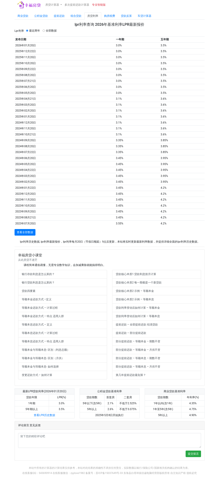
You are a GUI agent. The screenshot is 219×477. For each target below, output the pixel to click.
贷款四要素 (28, 291)
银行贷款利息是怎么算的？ (38, 282)
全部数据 (51, 30)
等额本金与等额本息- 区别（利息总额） (46, 349)
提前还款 (59, 16)
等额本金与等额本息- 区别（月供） (43, 358)
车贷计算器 (144, 16)
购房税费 (109, 16)
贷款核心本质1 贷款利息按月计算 (136, 274)
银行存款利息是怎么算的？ (38, 274)
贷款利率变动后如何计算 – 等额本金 (138, 307)
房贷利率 (92, 16)
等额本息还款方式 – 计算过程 (40, 333)
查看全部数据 (25, 232)
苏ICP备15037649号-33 (109, 473)
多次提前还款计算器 (77, 4)
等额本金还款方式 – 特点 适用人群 (43, 316)
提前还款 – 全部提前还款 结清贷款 (137, 324)
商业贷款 (22, 16)
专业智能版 (99, 4)
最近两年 (34, 30)
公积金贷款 (41, 16)
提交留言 (193, 453)
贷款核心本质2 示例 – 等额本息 (135, 299)
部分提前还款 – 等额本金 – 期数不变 (138, 341)
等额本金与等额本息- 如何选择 (40, 366)
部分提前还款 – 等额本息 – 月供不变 (138, 366)
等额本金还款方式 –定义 (37, 299)
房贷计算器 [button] (52, 4)
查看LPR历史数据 (44, 415)
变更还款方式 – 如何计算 (37, 375)
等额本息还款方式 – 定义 (37, 324)
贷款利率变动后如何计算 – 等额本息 (138, 316)
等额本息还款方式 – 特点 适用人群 (43, 341)
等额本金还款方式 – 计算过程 (40, 307)
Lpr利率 (19, 30)
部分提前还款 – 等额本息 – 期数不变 (138, 358)
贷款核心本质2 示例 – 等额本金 (135, 291)
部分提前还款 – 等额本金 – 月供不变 (138, 349)
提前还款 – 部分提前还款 (131, 333)
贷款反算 (126, 16)
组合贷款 (76, 16)
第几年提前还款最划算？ (131, 375)
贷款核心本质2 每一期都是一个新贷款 (139, 282)
